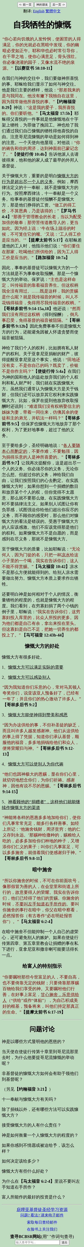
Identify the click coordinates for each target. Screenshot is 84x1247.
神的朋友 (42, 4)
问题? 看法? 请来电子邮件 (42, 1215)
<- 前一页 (25, 4)
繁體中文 (53, 11)
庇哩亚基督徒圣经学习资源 (42, 1209)
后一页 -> (58, 4)
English (38, 11)
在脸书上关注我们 (42, 1229)
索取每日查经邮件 (42, 1222)
